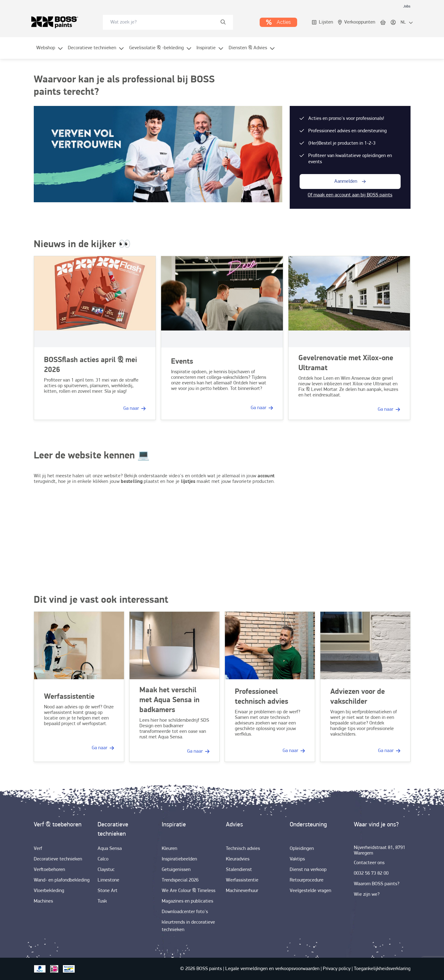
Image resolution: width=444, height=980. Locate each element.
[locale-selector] (407, 23)
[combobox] (168, 22)
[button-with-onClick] (350, 181)
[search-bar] (164, 22)
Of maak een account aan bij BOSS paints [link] (350, 195)
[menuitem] (49, 52)
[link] (407, 6)
